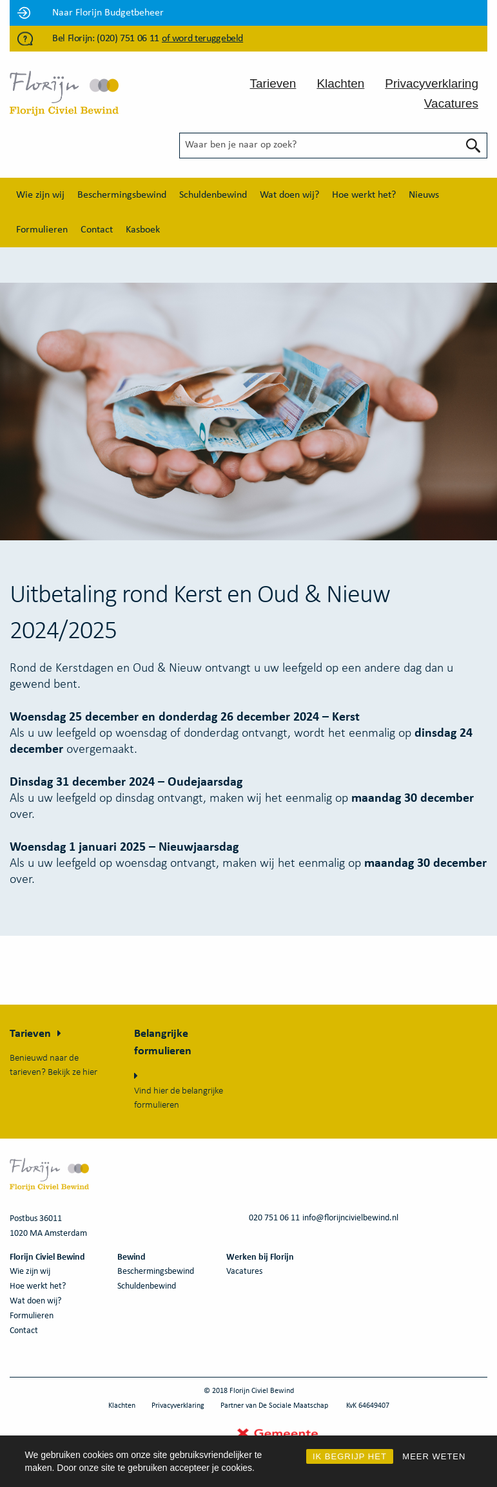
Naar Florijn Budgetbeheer (108, 13)
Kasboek (143, 230)
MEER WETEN (433, 1456)
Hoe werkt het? (364, 195)
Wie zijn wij (40, 195)
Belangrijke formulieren (162, 1042)
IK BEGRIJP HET (350, 1456)
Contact (97, 230)
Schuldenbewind (213, 195)
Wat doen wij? (289, 195)
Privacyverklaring (431, 83)
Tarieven (273, 83)
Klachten (340, 83)
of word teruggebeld (202, 38)
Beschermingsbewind (121, 195)
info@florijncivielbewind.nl (350, 1218)
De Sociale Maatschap (293, 1406)
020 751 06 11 (274, 1218)
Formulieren (42, 230)
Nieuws (424, 195)
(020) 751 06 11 (128, 38)
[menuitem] (40, 195)
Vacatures (451, 103)
